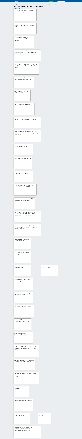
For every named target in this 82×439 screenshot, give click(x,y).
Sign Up (50, 1)
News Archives (48, 433)
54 (30, 428)
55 (32, 428)
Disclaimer (27, 437)
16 (50, 425)
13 (43, 425)
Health (34, 4)
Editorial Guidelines (53, 437)
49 (19, 428)
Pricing (46, 1)
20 (59, 425)
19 (56, 425)
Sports (50, 4)
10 (36, 425)
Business (20, 4)
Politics (46, 4)
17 (52, 425)
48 (16, 428)
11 (38, 425)
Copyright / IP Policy (45, 437)
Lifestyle (38, 4)
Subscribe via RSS (17, 8)
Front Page (15, 4)
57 (37, 428)
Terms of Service (38, 437)
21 (61, 425)
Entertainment (30, 4)
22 (63, 425)
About (29, 433)
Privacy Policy (32, 437)
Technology (54, 4)
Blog (44, 433)
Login (55, 1)
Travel (59, 4)
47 (14, 428)
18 (54, 425)
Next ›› (40, 428)
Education (24, 4)
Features (40, 1)
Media (42, 4)
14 (45, 425)
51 (23, 428)
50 (21, 428)
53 (28, 428)
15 (47, 425)
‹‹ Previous (16, 425)
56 (35, 428)
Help (53, 433)
